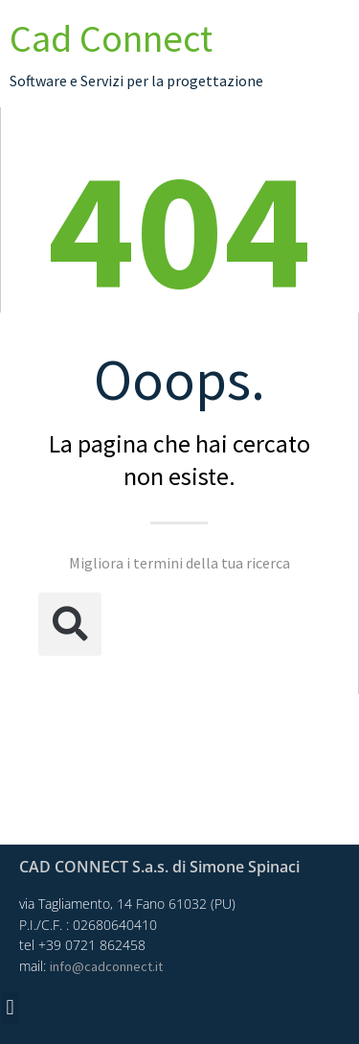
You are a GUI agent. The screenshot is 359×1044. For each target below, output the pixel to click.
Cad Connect (111, 38)
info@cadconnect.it (106, 966)
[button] (69, 624)
